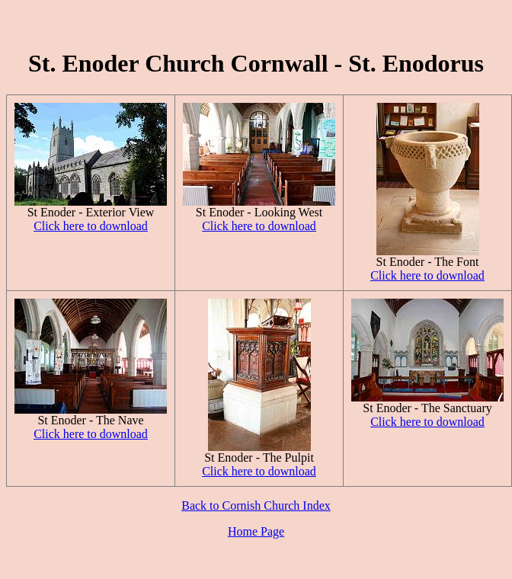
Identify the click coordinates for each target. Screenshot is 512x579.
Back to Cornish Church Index (256, 505)
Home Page (256, 531)
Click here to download (91, 225)
